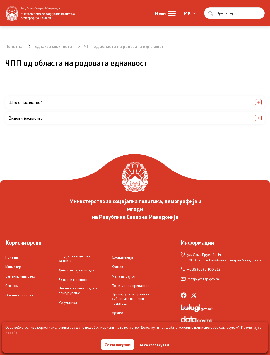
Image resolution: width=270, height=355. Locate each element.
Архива (118, 312)
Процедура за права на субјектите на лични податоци (131, 299)
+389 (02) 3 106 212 (200, 269)
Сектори (12, 285)
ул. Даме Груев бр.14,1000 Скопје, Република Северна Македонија (221, 257)
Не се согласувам (153, 344)
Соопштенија (122, 257)
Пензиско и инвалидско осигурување (78, 290)
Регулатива (68, 302)
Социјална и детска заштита (74, 258)
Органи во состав (19, 295)
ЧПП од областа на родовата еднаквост (124, 46)
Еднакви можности (53, 46)
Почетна (13, 46)
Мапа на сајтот (124, 276)
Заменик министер (20, 276)
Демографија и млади (76, 270)
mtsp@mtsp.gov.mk (201, 278)
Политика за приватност (131, 285)
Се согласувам (118, 344)
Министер (13, 266)
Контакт (118, 266)
